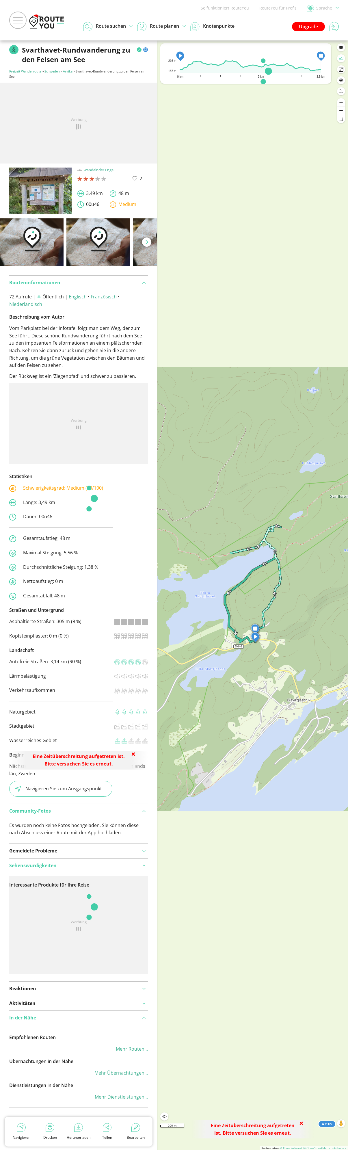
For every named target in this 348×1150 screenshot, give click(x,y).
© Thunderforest (291, 1148)
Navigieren (21, 1131)
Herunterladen (78, 1131)
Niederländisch (25, 304)
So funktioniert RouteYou (225, 8)
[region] (252, 595)
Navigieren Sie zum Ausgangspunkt (58, 788)
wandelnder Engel (95, 169)
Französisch (104, 296)
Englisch (78, 296)
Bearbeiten (136, 1131)
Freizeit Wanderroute (25, 71)
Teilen (107, 1131)
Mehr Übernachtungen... (121, 1073)
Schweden (52, 71)
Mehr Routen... (132, 1049)
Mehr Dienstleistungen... (121, 1097)
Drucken (50, 1131)
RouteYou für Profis (278, 8)
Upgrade (308, 26)
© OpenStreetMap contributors (324, 1148)
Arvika (67, 71)
